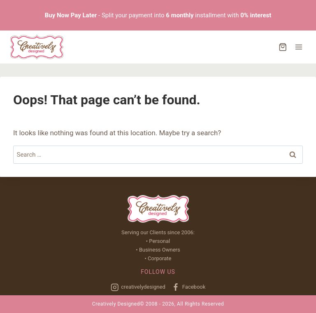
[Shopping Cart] (283, 47)
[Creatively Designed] (36, 47)
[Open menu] (298, 46)
